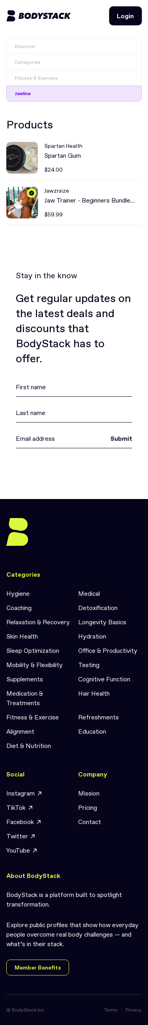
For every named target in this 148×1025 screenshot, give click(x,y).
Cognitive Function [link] (104, 679)
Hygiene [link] (18, 593)
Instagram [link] (24, 793)
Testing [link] (88, 664)
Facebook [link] (24, 821)
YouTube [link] (22, 850)
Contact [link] (89, 821)
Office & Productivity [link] (107, 650)
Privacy (134, 1010)
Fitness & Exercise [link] (32, 717)
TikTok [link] (20, 807)
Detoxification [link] (98, 607)
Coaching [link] (19, 607)
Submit (121, 438)
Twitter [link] (21, 836)
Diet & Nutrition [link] (28, 745)
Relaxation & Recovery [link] (38, 622)
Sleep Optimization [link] (32, 650)
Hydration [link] (92, 636)
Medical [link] (89, 593)
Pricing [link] (87, 807)
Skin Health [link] (22, 636)
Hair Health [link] (94, 693)
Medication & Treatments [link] (24, 698)
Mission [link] (88, 793)
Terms (111, 1010)
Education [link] (92, 731)
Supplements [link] (24, 679)
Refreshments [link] (98, 717)
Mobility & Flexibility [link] (34, 664)
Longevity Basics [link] (102, 622)
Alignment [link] (20, 731)
